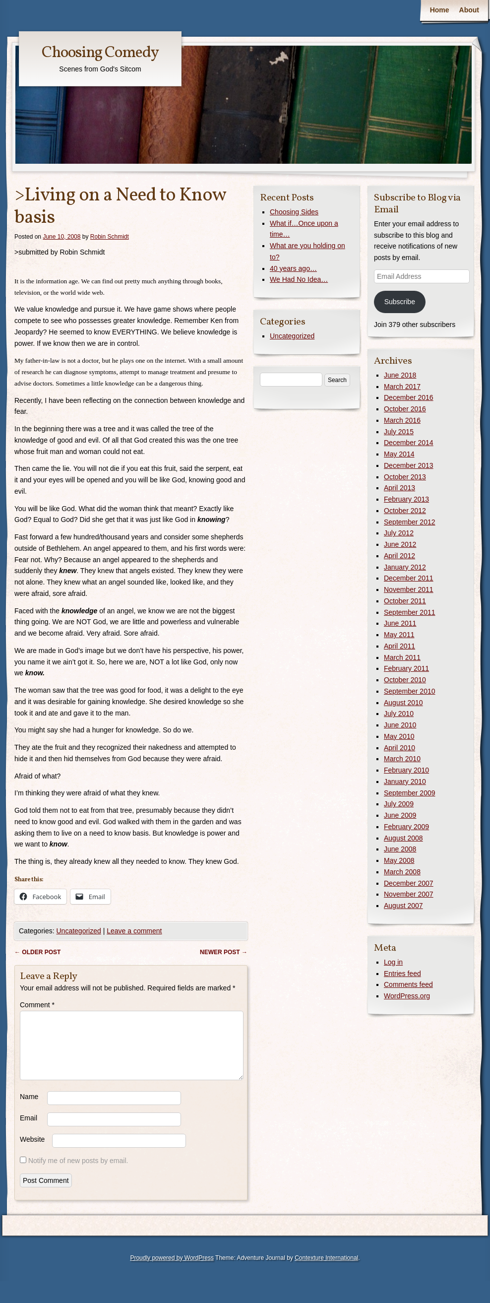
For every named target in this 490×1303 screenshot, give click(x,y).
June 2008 (400, 849)
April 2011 (399, 646)
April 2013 (399, 488)
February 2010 (406, 770)
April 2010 (399, 748)
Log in (393, 962)
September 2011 (409, 612)
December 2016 (408, 397)
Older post (37, 952)
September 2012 (409, 522)
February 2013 (406, 499)
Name (29, 1108)
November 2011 (408, 589)
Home (439, 10)
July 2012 (399, 533)
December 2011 (408, 578)
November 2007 (408, 894)
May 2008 (399, 860)
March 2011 (402, 657)
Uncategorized (78, 931)
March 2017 (402, 387)
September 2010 (409, 691)
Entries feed (402, 973)
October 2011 (405, 601)
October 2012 (405, 511)
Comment (37, 1005)
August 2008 (403, 838)
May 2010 (399, 736)
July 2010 (399, 713)
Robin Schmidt (109, 236)
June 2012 (400, 544)
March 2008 (402, 872)
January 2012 (405, 567)
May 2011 (399, 635)
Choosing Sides (294, 212)
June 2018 (400, 375)
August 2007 (403, 906)
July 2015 (399, 432)
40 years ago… (293, 268)
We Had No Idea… (299, 279)
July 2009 (399, 804)
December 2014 (408, 443)
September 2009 (409, 793)
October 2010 (405, 680)
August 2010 (403, 703)
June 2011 (400, 623)
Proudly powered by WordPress (172, 1269)
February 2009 (406, 827)
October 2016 (405, 409)
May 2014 (399, 454)
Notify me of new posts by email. (78, 1172)
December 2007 (408, 883)
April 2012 (399, 556)
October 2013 (405, 477)
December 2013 (408, 465)
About (469, 10)
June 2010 (400, 725)
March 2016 (402, 420)
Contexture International (326, 1269)
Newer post (223, 952)
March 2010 (402, 759)
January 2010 (405, 781)
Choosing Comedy (100, 53)
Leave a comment (134, 931)
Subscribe (399, 302)
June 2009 (400, 815)
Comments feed (408, 984)
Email (28, 1130)
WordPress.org (407, 996)
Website (32, 1151)
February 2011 (406, 668)
